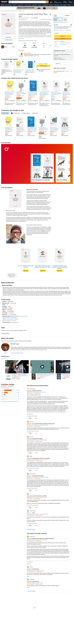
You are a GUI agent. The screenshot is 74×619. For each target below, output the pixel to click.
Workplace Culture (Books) (11, 317)
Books (39, 5)
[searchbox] (29, 2)
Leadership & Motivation (11, 320)
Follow (13, 46)
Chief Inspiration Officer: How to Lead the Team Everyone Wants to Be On (45, 375)
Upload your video (5, 333)
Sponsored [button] (3, 358)
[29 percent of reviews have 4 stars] (10, 392)
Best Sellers (34, 5)
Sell (61, 5)
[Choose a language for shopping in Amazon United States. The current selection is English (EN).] (51, 2)
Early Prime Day (8, 5)
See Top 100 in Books (22, 316)
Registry (64, 5)
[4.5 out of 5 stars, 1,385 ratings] (20, 95)
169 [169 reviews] (22, 131)
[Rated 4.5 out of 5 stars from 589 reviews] (20, 377)
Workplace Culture (21, 10)
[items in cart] (70, 2)
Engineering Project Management (43, 133)
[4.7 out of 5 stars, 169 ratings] (66, 96)
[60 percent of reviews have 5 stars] (10, 390)
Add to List (58, 63)
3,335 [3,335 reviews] (34, 131)
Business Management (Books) (12, 319)
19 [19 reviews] (55, 131)
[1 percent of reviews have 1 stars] (10, 399)
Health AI (14, 5)
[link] (18, 64)
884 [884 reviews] (67, 131)
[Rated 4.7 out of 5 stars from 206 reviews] (45, 377)
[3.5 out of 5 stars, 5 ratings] (42, 96)
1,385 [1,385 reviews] (45, 131)
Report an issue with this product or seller (28, 40)
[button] (2, 5)
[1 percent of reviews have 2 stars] (10, 397)
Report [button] (36, 418)
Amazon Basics (28, 5)
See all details (21, 50)
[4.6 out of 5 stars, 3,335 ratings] (31, 96)
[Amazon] (4, 2)
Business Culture (14, 10)
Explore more (36, 55)
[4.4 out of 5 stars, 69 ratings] (8, 96)
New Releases (45, 5)
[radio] (58, 15)
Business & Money (7, 10)
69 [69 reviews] (11, 131)
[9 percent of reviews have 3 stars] (10, 394)
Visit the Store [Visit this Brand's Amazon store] (34, 181)
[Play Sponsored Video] (17, 367)
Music (69, 5)
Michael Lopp (22, 17)
